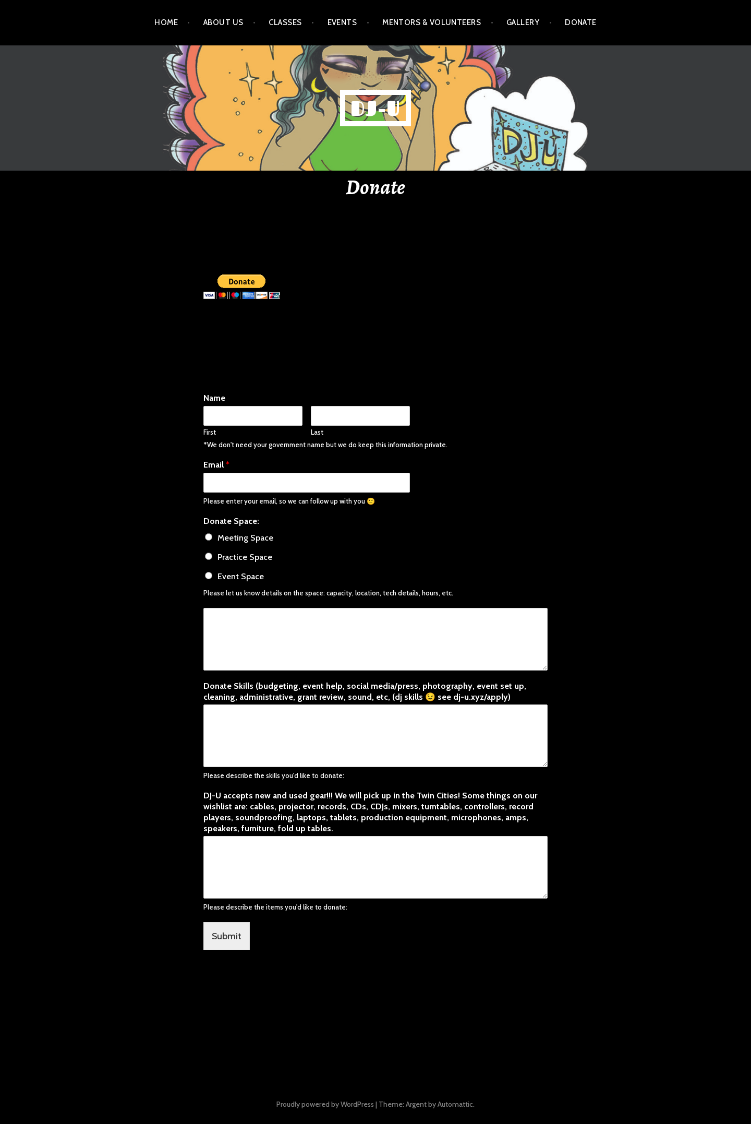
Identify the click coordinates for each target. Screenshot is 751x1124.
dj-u (375, 108)
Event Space (240, 576)
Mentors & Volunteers (431, 22)
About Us (223, 22)
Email (216, 465)
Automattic (455, 1104)
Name (214, 398)
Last (317, 432)
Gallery (522, 22)
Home (166, 22)
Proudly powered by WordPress (325, 1104)
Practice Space (244, 557)
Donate (581, 22)
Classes (285, 22)
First (209, 432)
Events (342, 22)
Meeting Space (245, 538)
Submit (226, 936)
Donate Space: (231, 521)
